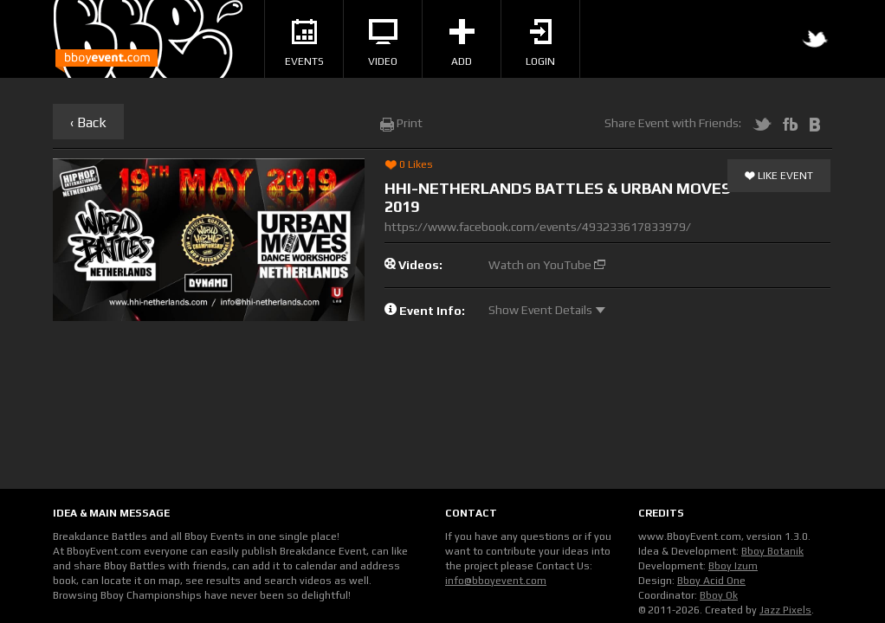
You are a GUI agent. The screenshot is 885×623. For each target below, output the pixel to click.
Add (462, 43)
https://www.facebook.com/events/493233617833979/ (537, 227)
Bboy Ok (719, 595)
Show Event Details (546, 310)
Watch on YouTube (546, 265)
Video (382, 43)
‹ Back (88, 122)
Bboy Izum (733, 566)
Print (401, 123)
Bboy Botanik (772, 551)
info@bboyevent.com (495, 581)
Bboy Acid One (711, 581)
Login (540, 43)
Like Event (779, 176)
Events (304, 43)
